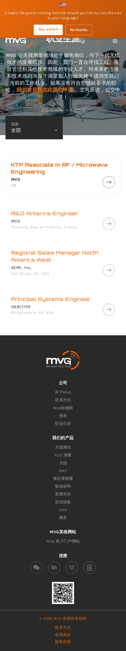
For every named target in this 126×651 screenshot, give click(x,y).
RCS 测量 (63, 455)
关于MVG (63, 392)
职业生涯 (63, 423)
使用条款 (63, 634)
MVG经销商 (63, 408)
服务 (63, 517)
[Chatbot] (82, 41)
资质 (63, 416)
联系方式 (63, 400)
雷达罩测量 (63, 478)
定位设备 (63, 502)
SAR (63, 510)
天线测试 (63, 447)
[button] (98, 41)
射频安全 (63, 494)
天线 (63, 463)
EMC (63, 471)
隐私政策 (63, 641)
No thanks (79, 30)
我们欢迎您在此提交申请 (45, 90)
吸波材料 (63, 486)
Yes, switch (48, 29)
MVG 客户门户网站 (63, 541)
